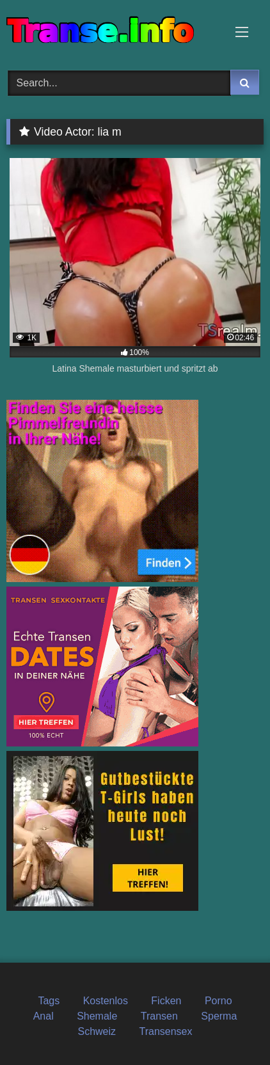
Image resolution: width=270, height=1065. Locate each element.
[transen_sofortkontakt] (102, 578)
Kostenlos (105, 1000)
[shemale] (102, 907)
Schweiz (96, 1031)
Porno (218, 1000)
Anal (43, 1016)
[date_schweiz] (102, 743)
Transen (159, 1016)
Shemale (97, 1016)
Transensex (166, 1031)
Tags (49, 1000)
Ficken (166, 1000)
